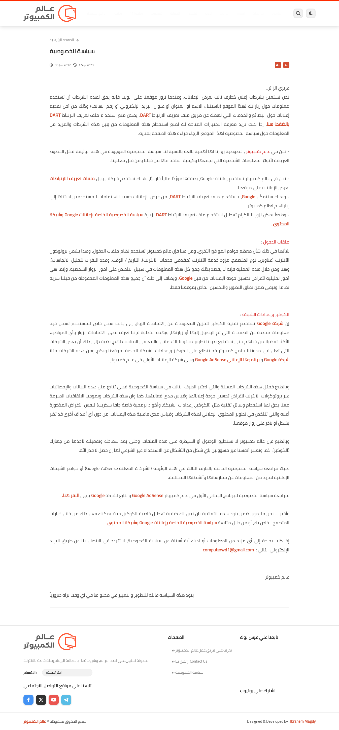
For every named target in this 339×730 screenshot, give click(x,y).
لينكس (192, 13)
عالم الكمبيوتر (34, 721)
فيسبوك (156, 13)
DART (145, 115)
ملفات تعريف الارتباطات (72, 178)
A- (286, 65)
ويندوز (117, 13)
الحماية (175, 13)
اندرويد (224, 13)
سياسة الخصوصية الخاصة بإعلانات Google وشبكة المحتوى (162, 522)
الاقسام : (30, 672)
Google (248, 196)
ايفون (241, 13)
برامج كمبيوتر (96, 13)
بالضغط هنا (278, 124)
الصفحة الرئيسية (62, 39)
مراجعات (257, 13)
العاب (208, 13)
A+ (278, 65)
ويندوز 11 (136, 13)
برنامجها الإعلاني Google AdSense (227, 359)
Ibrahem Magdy (303, 721)
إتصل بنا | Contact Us (189, 661)
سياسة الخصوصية (187, 672)
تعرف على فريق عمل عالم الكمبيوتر (202, 650)
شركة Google (270, 323)
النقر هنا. (70, 495)
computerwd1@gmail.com (228, 550)
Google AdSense (147, 495)
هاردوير (276, 13)
